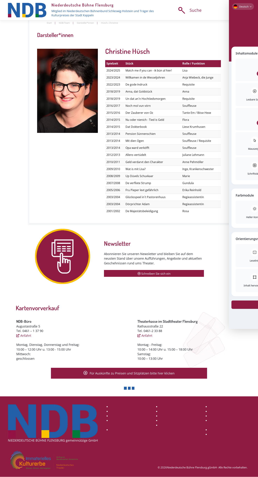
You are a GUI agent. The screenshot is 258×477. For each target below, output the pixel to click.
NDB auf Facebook (224, 434)
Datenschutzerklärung (225, 416)
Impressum (217, 411)
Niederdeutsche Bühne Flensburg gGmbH (192, 467)
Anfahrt (23, 335)
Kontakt (214, 430)
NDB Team (167, 407)
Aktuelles (116, 411)
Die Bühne (167, 411)
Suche (188, 10)
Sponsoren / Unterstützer (178, 416)
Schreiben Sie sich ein (154, 273)
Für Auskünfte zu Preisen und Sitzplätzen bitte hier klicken (129, 373)
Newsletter (118, 430)
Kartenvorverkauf (122, 416)
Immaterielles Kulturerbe (177, 425)
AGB (212, 407)
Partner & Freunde (172, 420)
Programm (118, 407)
